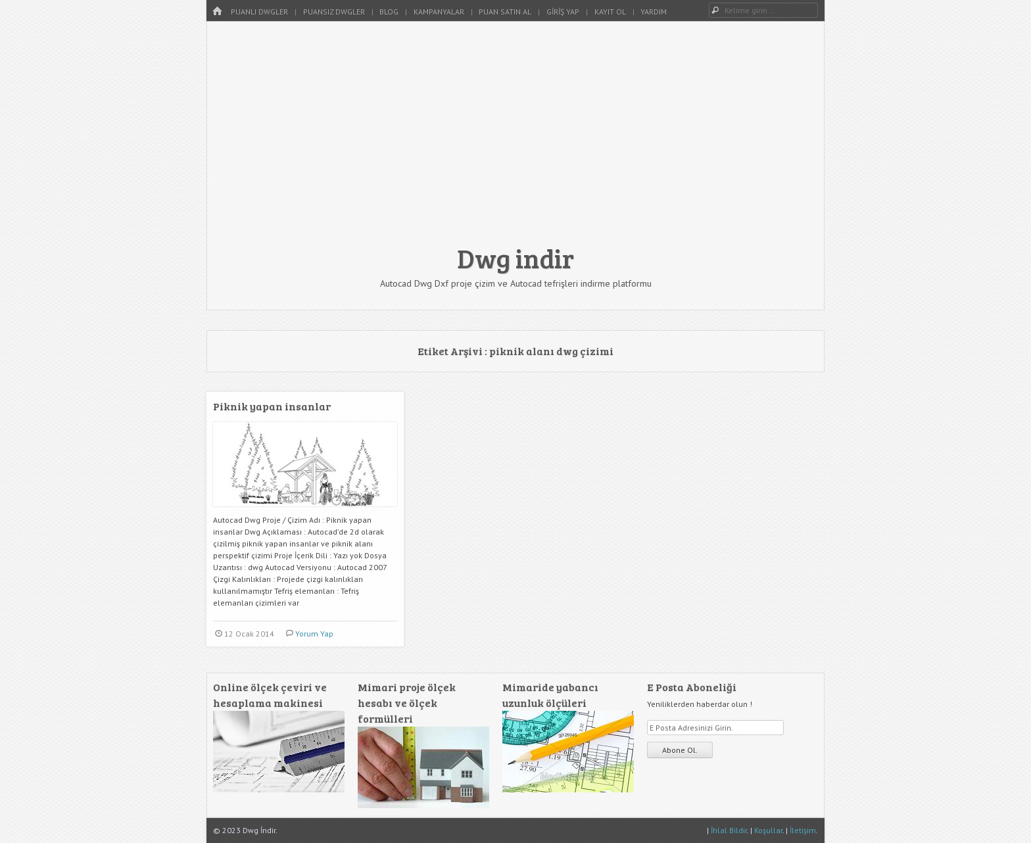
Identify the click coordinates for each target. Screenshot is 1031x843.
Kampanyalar (439, 11)
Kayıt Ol (610, 11)
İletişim (803, 830)
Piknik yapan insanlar (272, 406)
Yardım (653, 11)
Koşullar (768, 830)
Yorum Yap (314, 633)
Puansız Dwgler (334, 11)
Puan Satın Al (505, 11)
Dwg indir (515, 258)
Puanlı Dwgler (259, 11)
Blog (388, 11)
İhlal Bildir (729, 830)
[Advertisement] (515, 139)
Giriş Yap (562, 11)
